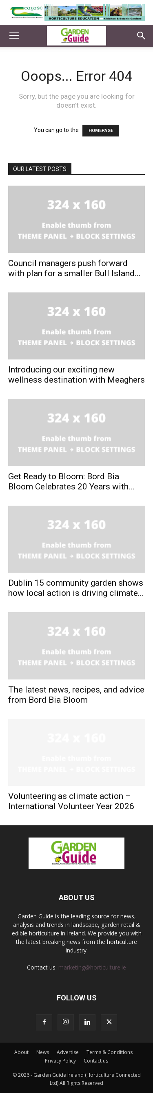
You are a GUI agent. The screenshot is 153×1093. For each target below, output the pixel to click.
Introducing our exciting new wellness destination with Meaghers (76, 375)
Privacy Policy (60, 1060)
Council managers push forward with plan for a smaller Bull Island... (74, 268)
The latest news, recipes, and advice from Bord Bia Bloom (76, 695)
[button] (14, 36)
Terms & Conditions (109, 1052)
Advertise (68, 1052)
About (21, 1052)
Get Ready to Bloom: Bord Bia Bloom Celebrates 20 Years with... (71, 481)
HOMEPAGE (101, 130)
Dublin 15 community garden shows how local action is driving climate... (76, 588)
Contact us (96, 1060)
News (42, 1052)
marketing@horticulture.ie (92, 967)
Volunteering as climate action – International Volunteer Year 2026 (71, 801)
